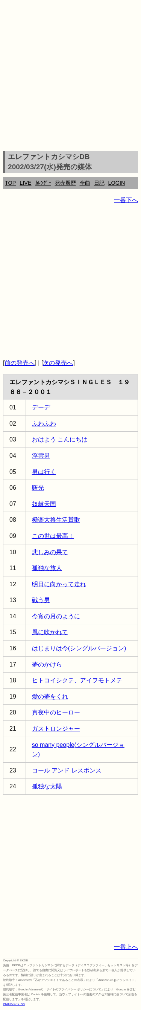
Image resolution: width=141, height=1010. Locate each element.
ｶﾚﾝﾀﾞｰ (43, 183)
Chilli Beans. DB (14, 1004)
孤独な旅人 (47, 568)
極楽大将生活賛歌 (56, 519)
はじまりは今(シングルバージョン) (79, 648)
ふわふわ (44, 423)
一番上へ (126, 947)
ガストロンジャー (56, 728)
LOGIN (116, 183)
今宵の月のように (56, 616)
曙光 (38, 487)
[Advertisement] (70, 76)
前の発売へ (20, 363)
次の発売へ (58, 363)
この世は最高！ (53, 536)
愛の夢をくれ (50, 696)
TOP (10, 183)
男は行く (44, 472)
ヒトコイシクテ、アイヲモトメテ (77, 680)
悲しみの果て (50, 552)
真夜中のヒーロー (56, 712)
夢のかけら (47, 664)
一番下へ (126, 200)
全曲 (85, 183)
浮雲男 (41, 455)
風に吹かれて (50, 632)
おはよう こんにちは (60, 439)
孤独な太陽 (47, 786)
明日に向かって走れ (59, 584)
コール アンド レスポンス (67, 770)
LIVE (25, 183)
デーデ (41, 407)
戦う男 (41, 600)
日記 (99, 183)
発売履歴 (65, 183)
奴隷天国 (44, 504)
